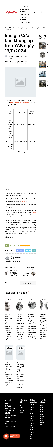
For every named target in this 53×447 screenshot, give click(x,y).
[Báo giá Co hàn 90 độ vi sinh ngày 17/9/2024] (20, 352)
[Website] (13, 261)
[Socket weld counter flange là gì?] (42, 45)
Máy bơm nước (25, 14)
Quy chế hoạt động (41, 408)
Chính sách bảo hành (32, 410)
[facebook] (12, 261)
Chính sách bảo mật (32, 435)
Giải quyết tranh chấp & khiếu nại (42, 419)
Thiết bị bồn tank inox (24, 18)
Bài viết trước (11, 268)
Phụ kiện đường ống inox (25, 10)
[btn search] (34, 12)
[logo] (11, 12)
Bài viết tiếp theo (30, 268)
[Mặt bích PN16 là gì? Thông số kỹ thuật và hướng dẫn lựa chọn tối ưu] (42, 54)
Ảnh (22, 22)
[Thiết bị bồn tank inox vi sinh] (19, 103)
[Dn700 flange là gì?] (42, 83)
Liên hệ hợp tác (22, 411)
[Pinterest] (17, 261)
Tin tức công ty (9, 300)
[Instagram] (19, 261)
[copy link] (25, 62)
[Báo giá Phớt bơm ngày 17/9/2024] (9, 352)
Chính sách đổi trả (32, 418)
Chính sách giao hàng (32, 426)
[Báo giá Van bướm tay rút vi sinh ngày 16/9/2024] (20, 304)
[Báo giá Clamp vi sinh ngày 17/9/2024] (44, 304)
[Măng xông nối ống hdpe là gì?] (42, 64)
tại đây (24, 201)
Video (28, 22)
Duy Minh (16, 56)
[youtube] (21, 261)
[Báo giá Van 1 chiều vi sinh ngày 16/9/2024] (32, 304)
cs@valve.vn (13, 426)
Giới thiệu (21, 406)
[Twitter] (15, 261)
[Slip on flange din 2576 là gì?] (42, 74)
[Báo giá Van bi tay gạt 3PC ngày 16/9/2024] (9, 304)
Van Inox (25, 2)
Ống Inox (25, 6)
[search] (39, 12)
